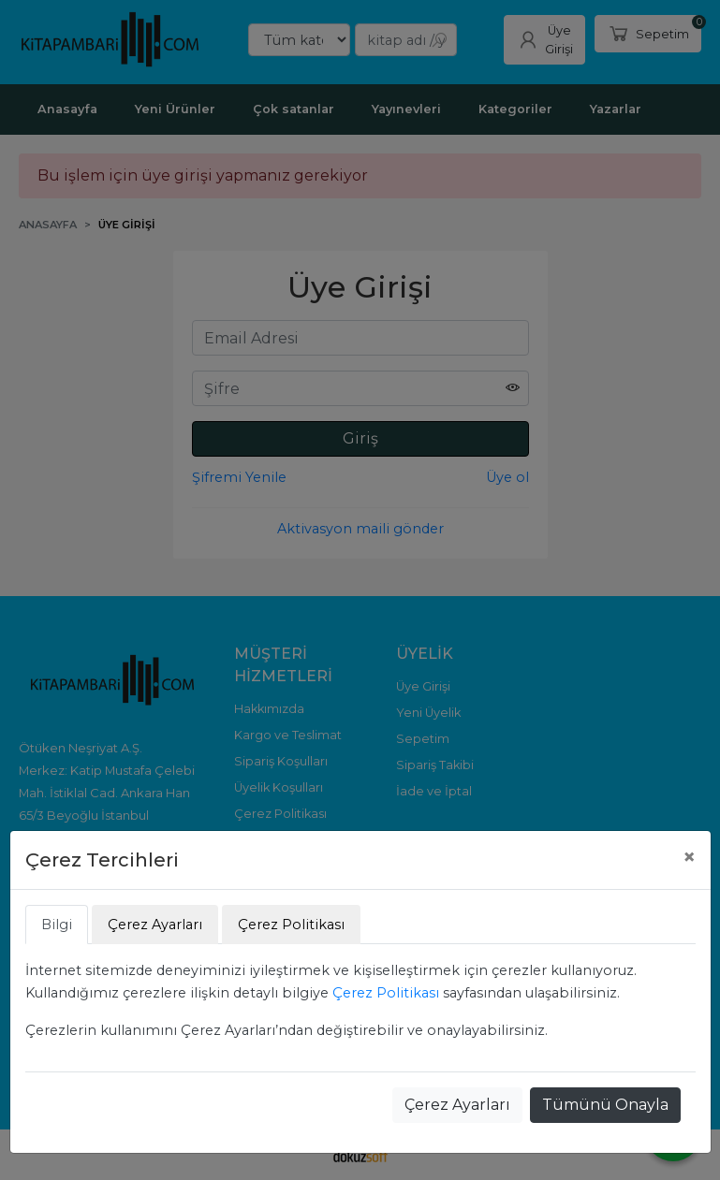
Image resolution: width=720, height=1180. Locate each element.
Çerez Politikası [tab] (291, 924)
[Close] (689, 857)
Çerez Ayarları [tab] (155, 924)
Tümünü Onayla (605, 1105)
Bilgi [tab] (56, 924)
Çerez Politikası (385, 992)
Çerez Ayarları (457, 1105)
